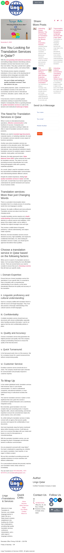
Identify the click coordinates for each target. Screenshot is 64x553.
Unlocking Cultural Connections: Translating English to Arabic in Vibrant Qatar (58, 73)
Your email (48, 120)
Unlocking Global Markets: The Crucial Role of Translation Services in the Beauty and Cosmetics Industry (42, 36)
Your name (48, 114)
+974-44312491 (17, 470)
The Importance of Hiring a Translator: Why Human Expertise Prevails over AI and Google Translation (43, 75)
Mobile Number (48, 127)
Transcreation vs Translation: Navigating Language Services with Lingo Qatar (58, 33)
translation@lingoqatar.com (17, 472)
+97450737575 (39, 501)
